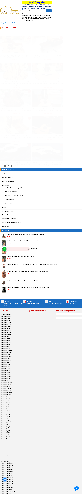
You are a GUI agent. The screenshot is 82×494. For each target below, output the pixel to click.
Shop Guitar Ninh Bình (6, 299)
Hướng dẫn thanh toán (6, 265)
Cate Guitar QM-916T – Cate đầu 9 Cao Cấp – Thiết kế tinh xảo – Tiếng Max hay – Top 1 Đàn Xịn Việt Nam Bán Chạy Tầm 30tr (10, 113)
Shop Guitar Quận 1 (5, 393)
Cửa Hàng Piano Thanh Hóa (7, 430)
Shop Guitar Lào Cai (5, 295)
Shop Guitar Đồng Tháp (6, 367)
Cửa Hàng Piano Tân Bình (6, 444)
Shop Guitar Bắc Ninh (6, 267)
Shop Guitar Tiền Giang (6, 375)
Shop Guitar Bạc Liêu (5, 472)
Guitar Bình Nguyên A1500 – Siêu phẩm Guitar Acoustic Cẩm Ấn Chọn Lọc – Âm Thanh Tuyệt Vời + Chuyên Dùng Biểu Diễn (10, 85)
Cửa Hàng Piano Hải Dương (7, 428)
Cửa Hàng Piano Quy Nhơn (7, 456)
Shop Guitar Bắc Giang (6, 281)
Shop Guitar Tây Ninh (5, 389)
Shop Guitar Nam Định (6, 285)
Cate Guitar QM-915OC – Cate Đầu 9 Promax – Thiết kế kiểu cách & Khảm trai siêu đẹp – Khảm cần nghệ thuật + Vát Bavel (30, 113)
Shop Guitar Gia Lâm (5, 474)
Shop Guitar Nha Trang (6, 329)
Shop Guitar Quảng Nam (6, 333)
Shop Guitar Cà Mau (5, 337)
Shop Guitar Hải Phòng (6, 273)
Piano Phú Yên (4, 484)
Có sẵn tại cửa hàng (7, 132)
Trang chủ (3, 23)
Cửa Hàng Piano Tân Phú (6, 450)
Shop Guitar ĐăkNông (6, 327)
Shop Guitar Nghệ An (5, 381)
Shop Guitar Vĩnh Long (6, 379)
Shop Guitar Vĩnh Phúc (6, 387)
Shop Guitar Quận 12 (5, 317)
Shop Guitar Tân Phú (5, 351)
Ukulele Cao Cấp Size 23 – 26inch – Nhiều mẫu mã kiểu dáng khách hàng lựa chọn (25, 185)
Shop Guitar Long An (5, 377)
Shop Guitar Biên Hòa (6, 341)
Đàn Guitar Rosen (6, 154)
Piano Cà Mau (4, 486)
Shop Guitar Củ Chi (5, 355)
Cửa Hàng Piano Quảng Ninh (7, 416)
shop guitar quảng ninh (42, 14)
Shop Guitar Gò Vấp (5, 309)
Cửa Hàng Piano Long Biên (7, 422)
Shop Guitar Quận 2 (5, 395)
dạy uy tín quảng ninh (29, 18)
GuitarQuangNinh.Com (45, 492)
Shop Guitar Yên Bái (5, 289)
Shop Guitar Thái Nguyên (6, 279)
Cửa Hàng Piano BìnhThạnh (7, 438)
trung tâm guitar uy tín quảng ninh (41, 18)
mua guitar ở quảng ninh (35, 15)
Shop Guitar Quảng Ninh (63, 265)
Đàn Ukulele (4, 158)
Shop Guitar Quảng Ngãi (6, 335)
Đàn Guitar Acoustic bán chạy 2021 (13, 138)
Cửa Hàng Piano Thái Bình (7, 462)
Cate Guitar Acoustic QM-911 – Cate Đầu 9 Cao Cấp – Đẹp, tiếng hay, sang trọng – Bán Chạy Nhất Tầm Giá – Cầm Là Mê (72, 85)
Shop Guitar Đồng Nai (6, 361)
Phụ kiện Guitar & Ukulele (8, 169)
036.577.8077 (73, 254)
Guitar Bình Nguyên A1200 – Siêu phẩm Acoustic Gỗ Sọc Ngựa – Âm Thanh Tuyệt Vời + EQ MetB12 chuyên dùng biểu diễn (51, 53)
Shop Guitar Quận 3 (5, 397)
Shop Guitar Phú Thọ (5, 271)
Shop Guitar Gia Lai (5, 363)
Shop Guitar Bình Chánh (6, 349)
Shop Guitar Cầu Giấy (6, 293)
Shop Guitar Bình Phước (6, 365)
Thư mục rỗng (5, 177)
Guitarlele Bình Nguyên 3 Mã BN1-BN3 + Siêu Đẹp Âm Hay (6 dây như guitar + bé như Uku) (27, 222)
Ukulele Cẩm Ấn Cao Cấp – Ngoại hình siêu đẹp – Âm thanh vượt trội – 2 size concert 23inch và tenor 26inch (32, 215)
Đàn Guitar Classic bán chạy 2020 (13, 146)
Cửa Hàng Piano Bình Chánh (7, 452)
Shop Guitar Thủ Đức (5, 313)
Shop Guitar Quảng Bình (6, 410)
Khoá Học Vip (5, 166)
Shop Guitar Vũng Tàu (6, 339)
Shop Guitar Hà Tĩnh (5, 383)
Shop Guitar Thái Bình (6, 283)
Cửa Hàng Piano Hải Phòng (7, 434)
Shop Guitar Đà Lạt (5, 331)
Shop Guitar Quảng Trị (6, 412)
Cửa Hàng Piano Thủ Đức (6, 440)
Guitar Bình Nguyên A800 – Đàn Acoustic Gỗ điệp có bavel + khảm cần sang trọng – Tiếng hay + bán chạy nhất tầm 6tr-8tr (10, 53)
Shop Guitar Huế (4, 347)
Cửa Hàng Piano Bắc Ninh (7, 414)
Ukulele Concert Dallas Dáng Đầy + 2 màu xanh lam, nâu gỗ (20, 207)
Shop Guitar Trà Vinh (5, 403)
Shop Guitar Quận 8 (5, 315)
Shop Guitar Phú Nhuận (6, 311)
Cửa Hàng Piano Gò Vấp (6, 446)
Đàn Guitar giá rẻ (9, 150)
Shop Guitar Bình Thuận (6, 345)
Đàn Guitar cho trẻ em (10, 142)
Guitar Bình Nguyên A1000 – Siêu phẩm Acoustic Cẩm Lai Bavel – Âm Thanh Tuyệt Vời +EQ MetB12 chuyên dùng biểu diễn (72, 53)
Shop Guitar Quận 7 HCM (6, 301)
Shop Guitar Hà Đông (5, 305)
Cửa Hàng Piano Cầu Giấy (7, 424)
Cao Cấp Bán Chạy (12, 23)
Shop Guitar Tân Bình (5, 319)
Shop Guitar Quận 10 (5, 399)
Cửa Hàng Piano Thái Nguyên (7, 426)
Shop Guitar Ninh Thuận (6, 407)
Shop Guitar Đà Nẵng (5, 323)
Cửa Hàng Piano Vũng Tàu (7, 432)
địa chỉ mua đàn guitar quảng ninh (32, 17)
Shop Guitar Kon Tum (5, 359)
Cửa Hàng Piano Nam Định (7, 464)
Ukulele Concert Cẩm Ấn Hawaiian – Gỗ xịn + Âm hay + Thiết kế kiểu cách (24, 231)
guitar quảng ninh (33, 14)
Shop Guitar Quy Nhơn (6, 385)
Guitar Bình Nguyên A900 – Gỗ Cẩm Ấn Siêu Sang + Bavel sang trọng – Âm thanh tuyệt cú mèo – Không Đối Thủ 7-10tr (31, 53)
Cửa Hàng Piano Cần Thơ (6, 460)
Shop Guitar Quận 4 (5, 476)
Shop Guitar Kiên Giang (6, 373)
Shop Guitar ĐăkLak (5, 325)
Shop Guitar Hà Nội (5, 269)
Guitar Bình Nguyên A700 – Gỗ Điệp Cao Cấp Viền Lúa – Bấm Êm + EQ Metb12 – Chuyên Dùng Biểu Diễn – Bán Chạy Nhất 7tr (51, 85)
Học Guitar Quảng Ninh (7, 162)
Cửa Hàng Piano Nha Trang (7, 458)
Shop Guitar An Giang (6, 371)
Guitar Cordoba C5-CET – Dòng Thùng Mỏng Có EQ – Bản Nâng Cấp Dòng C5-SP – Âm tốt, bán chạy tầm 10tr (31, 84)
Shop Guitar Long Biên (6, 307)
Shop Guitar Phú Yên (5, 357)
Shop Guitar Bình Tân (5, 321)
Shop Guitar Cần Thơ (5, 369)
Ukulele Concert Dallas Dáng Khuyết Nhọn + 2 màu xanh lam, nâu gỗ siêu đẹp (24, 191)
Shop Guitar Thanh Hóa (6, 287)
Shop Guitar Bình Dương (6, 343)
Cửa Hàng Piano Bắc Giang (7, 418)
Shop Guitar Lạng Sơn (6, 291)
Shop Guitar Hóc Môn (6, 353)
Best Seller (4, 124)
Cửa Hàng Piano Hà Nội (6, 470)
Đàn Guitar (4, 136)
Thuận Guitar (4, 488)
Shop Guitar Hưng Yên (6, 277)
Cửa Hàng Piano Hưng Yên (7, 420)
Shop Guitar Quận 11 (5, 482)
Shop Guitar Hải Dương (6, 275)
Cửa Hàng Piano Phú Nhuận (7, 454)
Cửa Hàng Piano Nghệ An (6, 468)
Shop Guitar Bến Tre (5, 405)
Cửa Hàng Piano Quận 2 (6, 448)
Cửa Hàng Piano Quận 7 (6, 436)
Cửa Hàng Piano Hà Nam (6, 466)
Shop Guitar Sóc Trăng (6, 401)
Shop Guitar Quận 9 (5, 391)
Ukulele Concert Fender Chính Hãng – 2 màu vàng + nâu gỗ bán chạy (22, 199)
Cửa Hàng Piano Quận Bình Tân (8, 442)
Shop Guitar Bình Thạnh (6, 303)
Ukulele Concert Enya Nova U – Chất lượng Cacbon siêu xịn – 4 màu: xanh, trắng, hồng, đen (28, 238)
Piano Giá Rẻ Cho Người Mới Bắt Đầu (11, 173)
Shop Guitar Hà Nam (5, 297)
